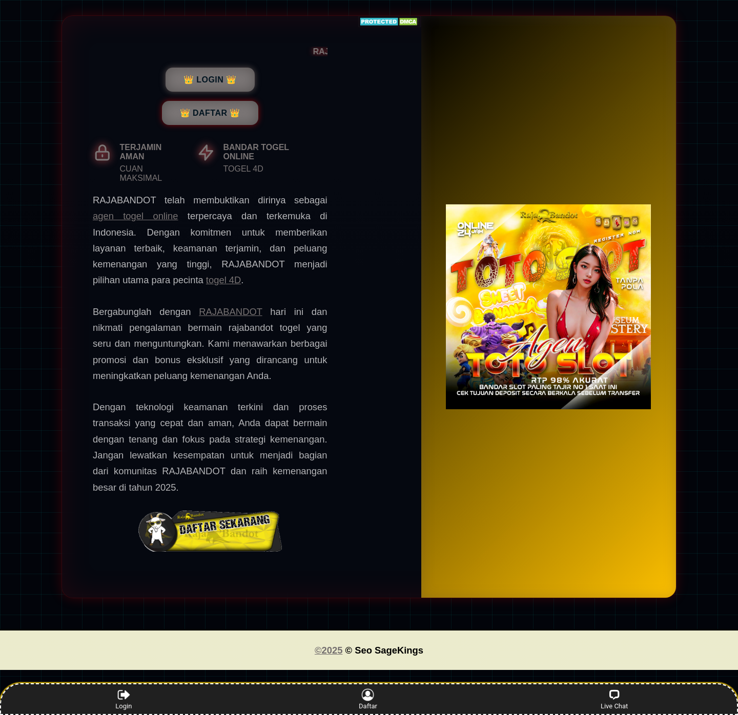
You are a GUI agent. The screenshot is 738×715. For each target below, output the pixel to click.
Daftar (367, 699)
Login (123, 699)
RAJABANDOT (230, 311)
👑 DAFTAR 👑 (210, 113)
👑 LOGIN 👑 (210, 79)
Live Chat (614, 699)
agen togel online (135, 216)
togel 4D (223, 280)
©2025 (328, 650)
